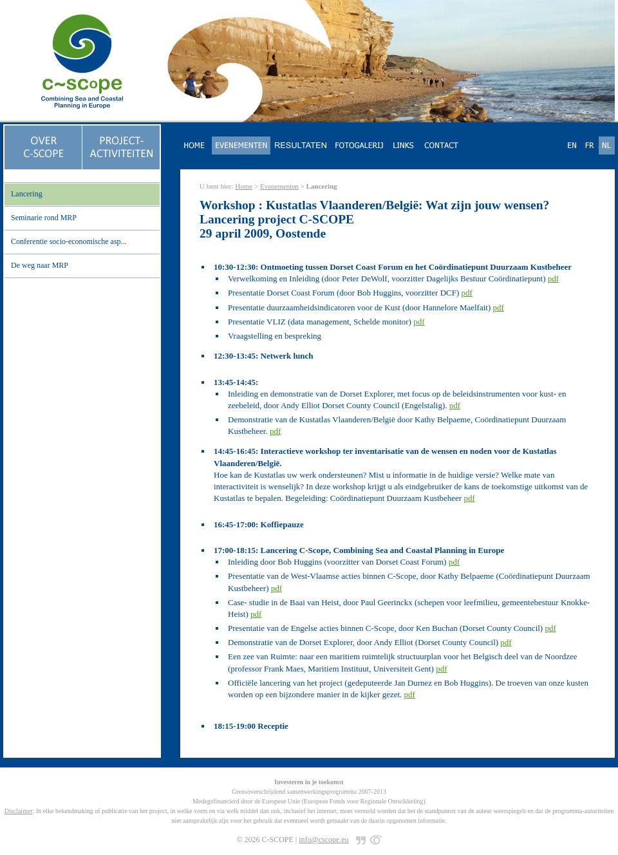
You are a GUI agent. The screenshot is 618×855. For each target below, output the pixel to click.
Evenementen (279, 186)
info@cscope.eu (323, 839)
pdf (553, 278)
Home (243, 186)
